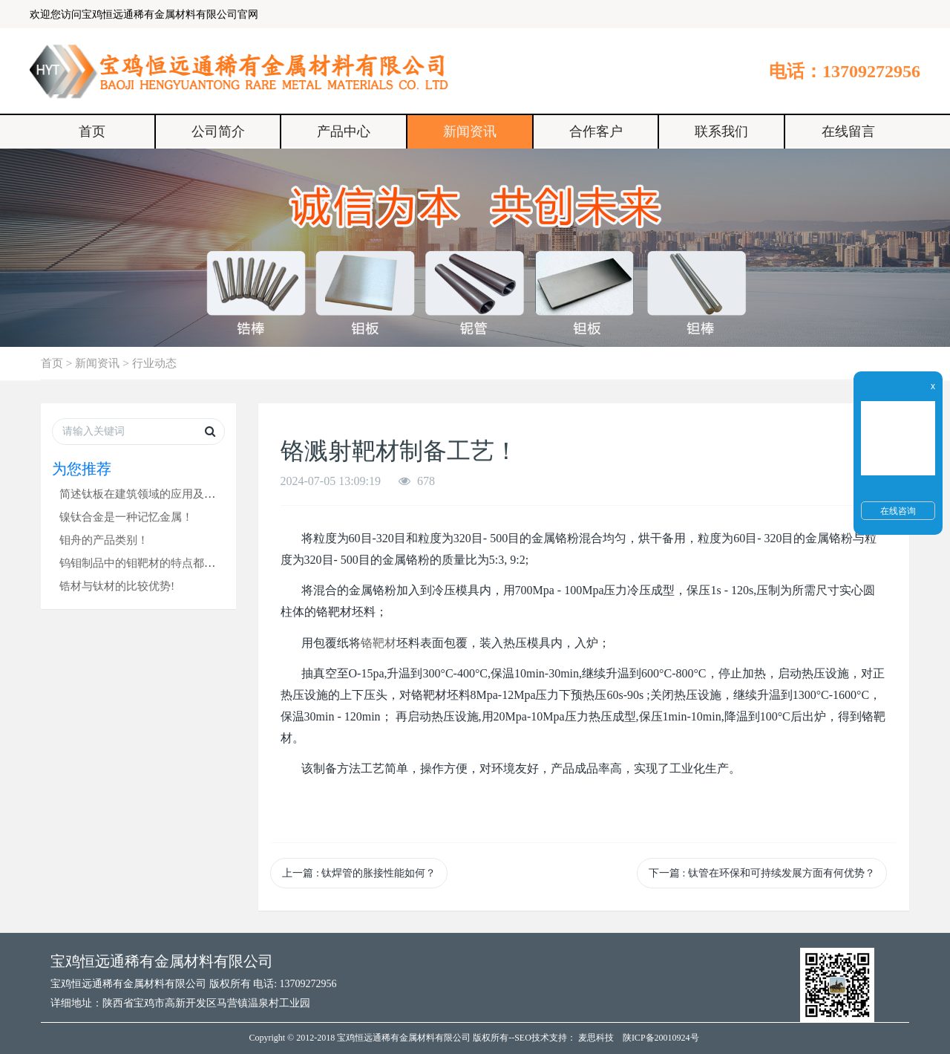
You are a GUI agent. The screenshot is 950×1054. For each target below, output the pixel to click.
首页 (92, 131)
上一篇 (359, 873)
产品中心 (343, 131)
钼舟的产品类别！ (103, 539)
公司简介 (218, 131)
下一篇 (762, 873)
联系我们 (721, 131)
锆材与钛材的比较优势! (116, 585)
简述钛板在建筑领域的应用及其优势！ (154, 493)
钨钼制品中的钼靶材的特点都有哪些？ (154, 562)
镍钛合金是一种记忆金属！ (126, 516)
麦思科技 (596, 1037)
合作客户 (596, 131)
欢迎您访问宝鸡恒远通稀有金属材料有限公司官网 (144, 14)
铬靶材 (378, 643)
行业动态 (154, 363)
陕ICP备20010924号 (661, 1037)
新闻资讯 (470, 131)
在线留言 (848, 131)
